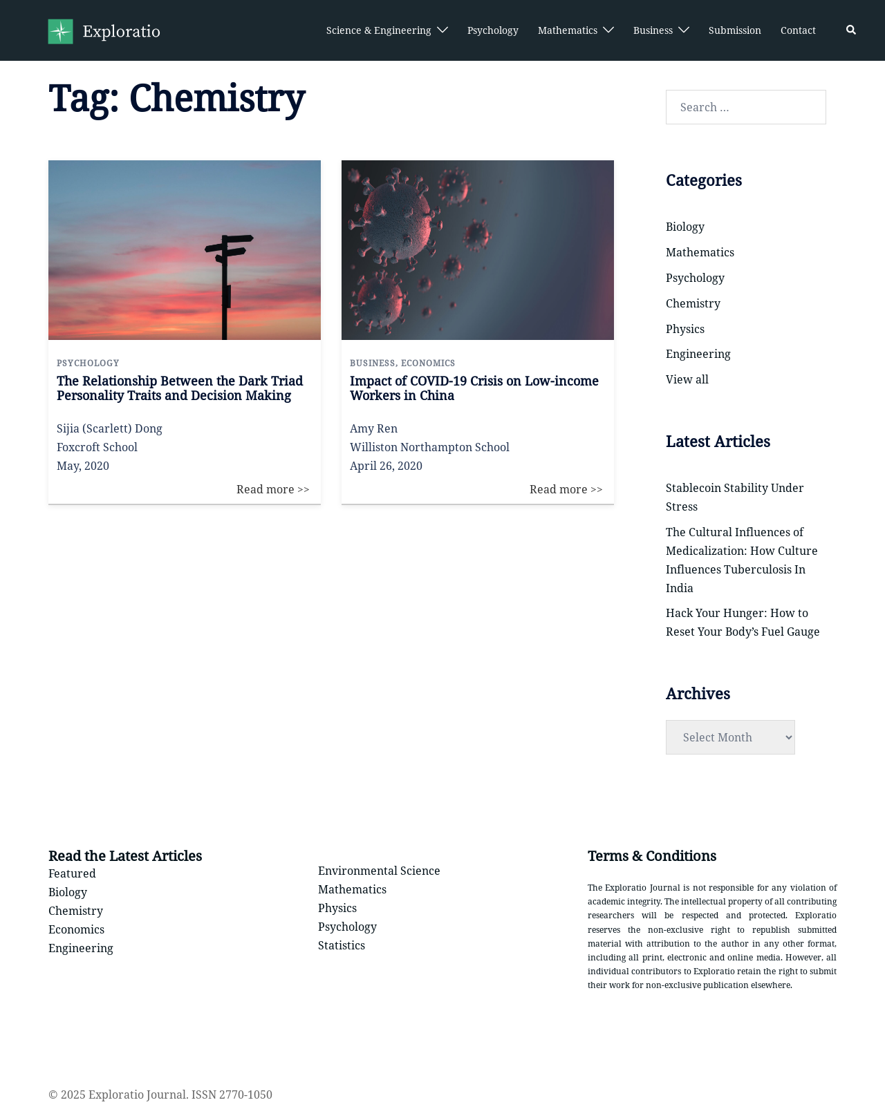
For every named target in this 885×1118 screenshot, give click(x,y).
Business (653, 30)
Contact (798, 30)
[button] (851, 30)
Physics (685, 329)
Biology (685, 226)
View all (687, 379)
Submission (735, 30)
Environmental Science (379, 870)
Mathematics (567, 30)
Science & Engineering (378, 30)
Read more (283, 169)
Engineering (698, 353)
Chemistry (693, 303)
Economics (76, 929)
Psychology (493, 30)
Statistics (341, 945)
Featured (72, 873)
